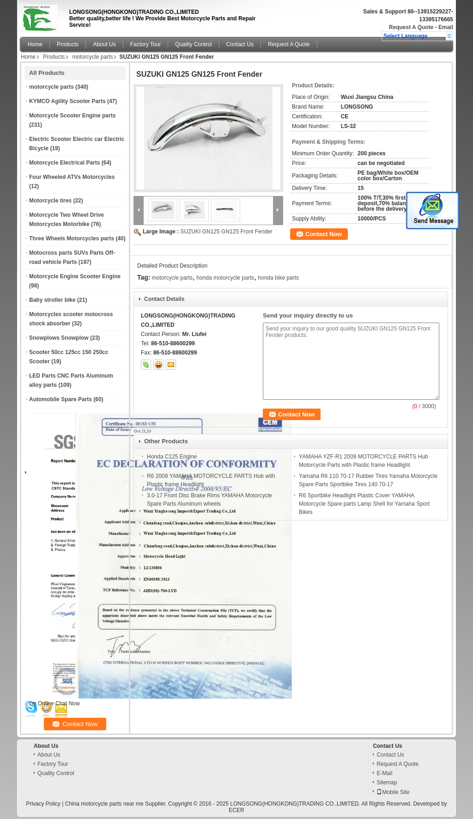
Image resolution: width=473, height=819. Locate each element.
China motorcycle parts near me (104, 804)
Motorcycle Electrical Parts (64, 162)
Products (68, 44)
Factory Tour (145, 44)
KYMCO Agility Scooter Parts (67, 101)
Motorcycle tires (50, 200)
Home (35, 44)
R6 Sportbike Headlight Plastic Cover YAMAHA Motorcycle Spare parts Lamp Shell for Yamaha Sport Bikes (364, 503)
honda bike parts (278, 278)
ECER (236, 810)
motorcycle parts (92, 57)
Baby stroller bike (52, 300)
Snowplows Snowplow (59, 338)
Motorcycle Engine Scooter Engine (75, 276)
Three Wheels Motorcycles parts (71, 238)
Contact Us (240, 44)
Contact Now (323, 234)
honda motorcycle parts (225, 278)
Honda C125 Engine (172, 456)
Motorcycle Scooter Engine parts (72, 115)
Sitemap (386, 782)
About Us (104, 44)
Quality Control (193, 44)
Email (445, 27)
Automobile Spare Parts (60, 399)
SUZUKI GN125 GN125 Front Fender (226, 231)
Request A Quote (411, 27)
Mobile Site (392, 792)
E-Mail (384, 773)
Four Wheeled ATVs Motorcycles (72, 177)
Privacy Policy (43, 804)
